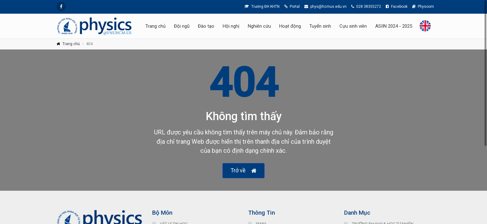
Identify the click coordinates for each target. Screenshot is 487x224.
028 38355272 (366, 6)
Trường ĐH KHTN (262, 6)
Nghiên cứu (259, 26)
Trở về (243, 170)
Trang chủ (155, 26)
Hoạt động (290, 26)
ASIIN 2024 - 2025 (393, 26)
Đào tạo (206, 26)
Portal (292, 6)
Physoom (423, 6)
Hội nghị (231, 26)
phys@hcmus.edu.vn (325, 6)
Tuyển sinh (320, 26)
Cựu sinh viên (353, 26)
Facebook (396, 6)
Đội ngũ (181, 26)
